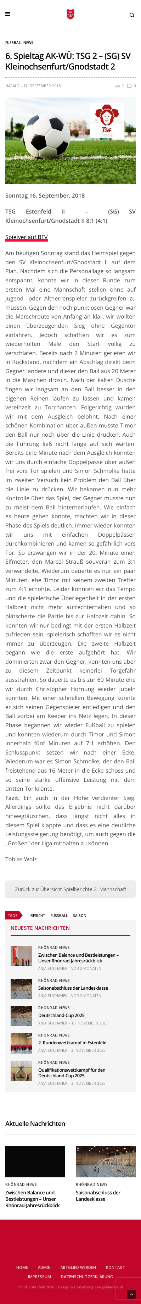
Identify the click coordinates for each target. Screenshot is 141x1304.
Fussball (59, 915)
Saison (79, 915)
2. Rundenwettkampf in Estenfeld (72, 1042)
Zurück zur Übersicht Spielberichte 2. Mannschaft (70, 889)
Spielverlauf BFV (26, 237)
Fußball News (19, 42)
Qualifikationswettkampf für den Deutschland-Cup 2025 (72, 1073)
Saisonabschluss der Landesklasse (73, 988)
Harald (12, 86)
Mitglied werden (78, 1267)
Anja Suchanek (52, 968)
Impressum (39, 1276)
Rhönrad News (54, 947)
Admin (44, 1267)
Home (22, 1267)
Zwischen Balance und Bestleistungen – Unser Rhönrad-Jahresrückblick (78, 958)
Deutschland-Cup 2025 (61, 1015)
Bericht (37, 915)
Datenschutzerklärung (87, 1276)
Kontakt (115, 1267)
